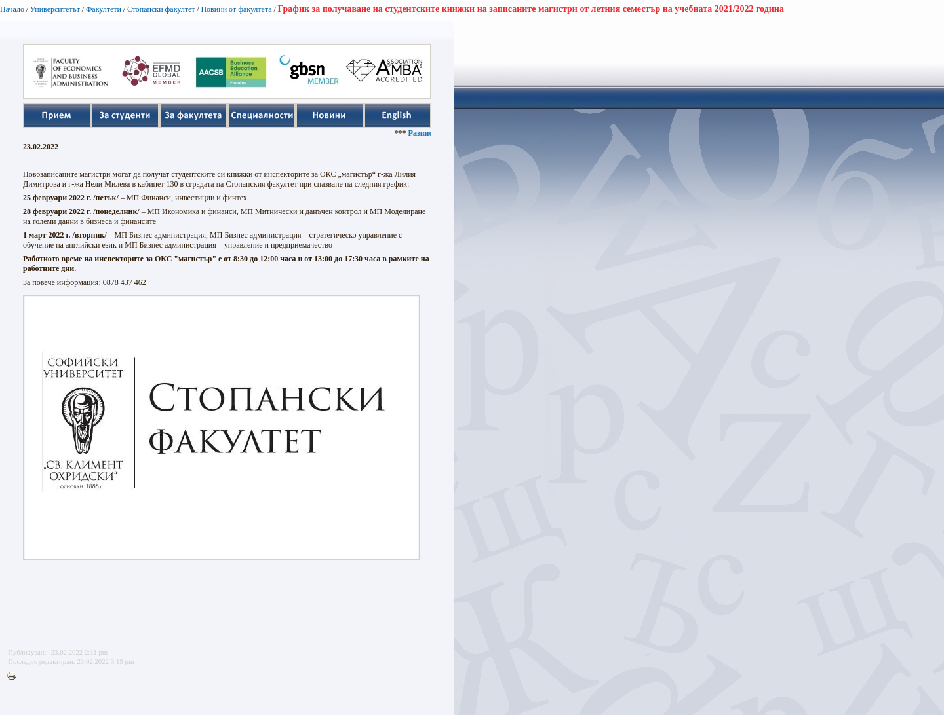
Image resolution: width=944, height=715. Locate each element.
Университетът (55, 9)
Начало (12, 9)
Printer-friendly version (15, 676)
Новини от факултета (236, 9)
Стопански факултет (161, 9)
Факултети (103, 9)
